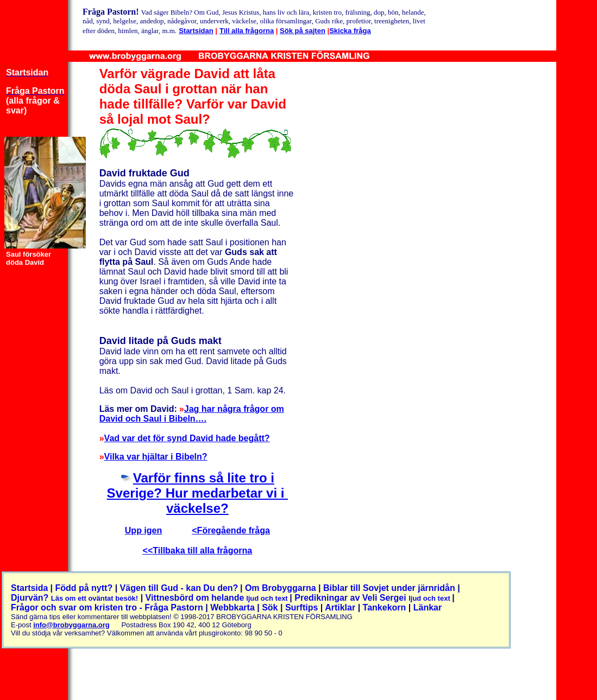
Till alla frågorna (246, 31)
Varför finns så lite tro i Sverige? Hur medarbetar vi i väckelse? (197, 493)
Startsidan (196, 31)
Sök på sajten (302, 31)
